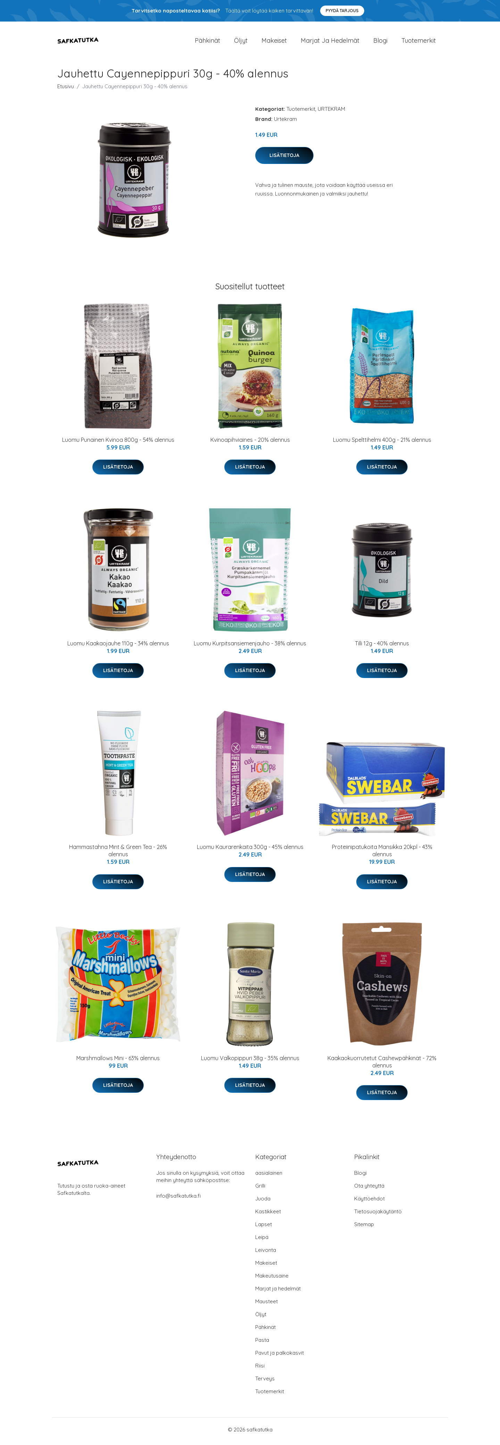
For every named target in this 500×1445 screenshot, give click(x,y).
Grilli (260, 1189)
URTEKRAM (331, 112)
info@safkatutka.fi (178, 1199)
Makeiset (274, 42)
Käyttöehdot (369, 1202)
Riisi (260, 1369)
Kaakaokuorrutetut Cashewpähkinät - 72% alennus (381, 1065)
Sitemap (364, 1227)
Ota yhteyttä (369, 1189)
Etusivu (65, 89)
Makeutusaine (272, 1279)
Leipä (261, 1240)
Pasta (262, 1343)
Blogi (380, 42)
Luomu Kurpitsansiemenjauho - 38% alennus (250, 646)
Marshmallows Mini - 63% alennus (118, 1061)
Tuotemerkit (418, 42)
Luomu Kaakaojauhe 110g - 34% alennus (118, 646)
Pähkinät (207, 42)
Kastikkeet (268, 1215)
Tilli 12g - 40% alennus (382, 646)
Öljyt (241, 42)
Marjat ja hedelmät (330, 42)
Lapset (263, 1227)
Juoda (262, 1202)
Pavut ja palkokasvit (279, 1356)
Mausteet (266, 1305)
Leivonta (265, 1253)
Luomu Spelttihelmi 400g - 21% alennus (382, 443)
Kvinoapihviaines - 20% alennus (250, 443)
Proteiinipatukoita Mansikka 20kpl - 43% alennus (382, 854)
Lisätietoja (284, 159)
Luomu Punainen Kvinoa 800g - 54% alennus (118, 443)
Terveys (265, 1382)
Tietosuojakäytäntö (378, 1215)
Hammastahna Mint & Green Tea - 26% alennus (118, 854)
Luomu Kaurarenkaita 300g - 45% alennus (250, 850)
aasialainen (268, 1176)
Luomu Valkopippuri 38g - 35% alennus (250, 1061)
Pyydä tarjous (342, 10)
